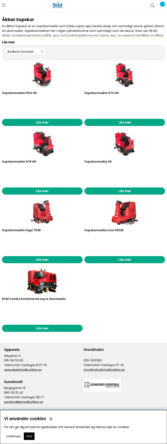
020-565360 (93, 360)
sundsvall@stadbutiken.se (23, 402)
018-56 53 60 (13, 360)
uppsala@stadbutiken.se (23, 369)
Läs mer (42, 122)
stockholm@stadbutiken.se (104, 369)
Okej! (29, 436)
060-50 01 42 (13, 392)
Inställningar (13, 436)
